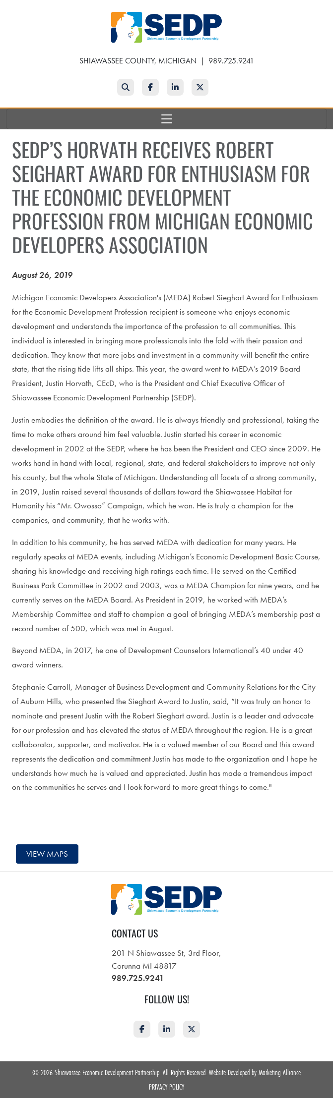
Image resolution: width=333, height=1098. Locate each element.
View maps (47, 853)
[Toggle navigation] (166, 119)
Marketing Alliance (280, 1072)
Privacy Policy (166, 1086)
